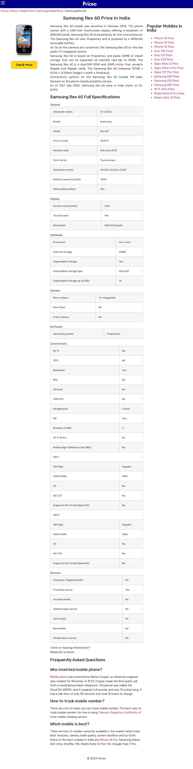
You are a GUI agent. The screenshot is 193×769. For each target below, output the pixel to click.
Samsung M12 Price (166, 85)
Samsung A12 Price (166, 80)
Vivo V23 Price (163, 59)
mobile (119, 64)
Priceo (5, 11)
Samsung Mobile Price (50, 11)
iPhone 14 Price (164, 46)
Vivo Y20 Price (163, 51)
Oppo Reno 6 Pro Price (169, 68)
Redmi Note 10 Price (167, 97)
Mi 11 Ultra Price (164, 89)
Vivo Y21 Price (163, 55)
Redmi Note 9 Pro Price (169, 93)
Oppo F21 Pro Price (166, 72)
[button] (3, 3)
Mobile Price (27, 11)
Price (14, 11)
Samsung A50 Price (166, 76)
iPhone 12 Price (164, 38)
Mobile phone (58, 677)
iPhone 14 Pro (108, 740)
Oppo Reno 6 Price (166, 63)
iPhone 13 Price (164, 42)
